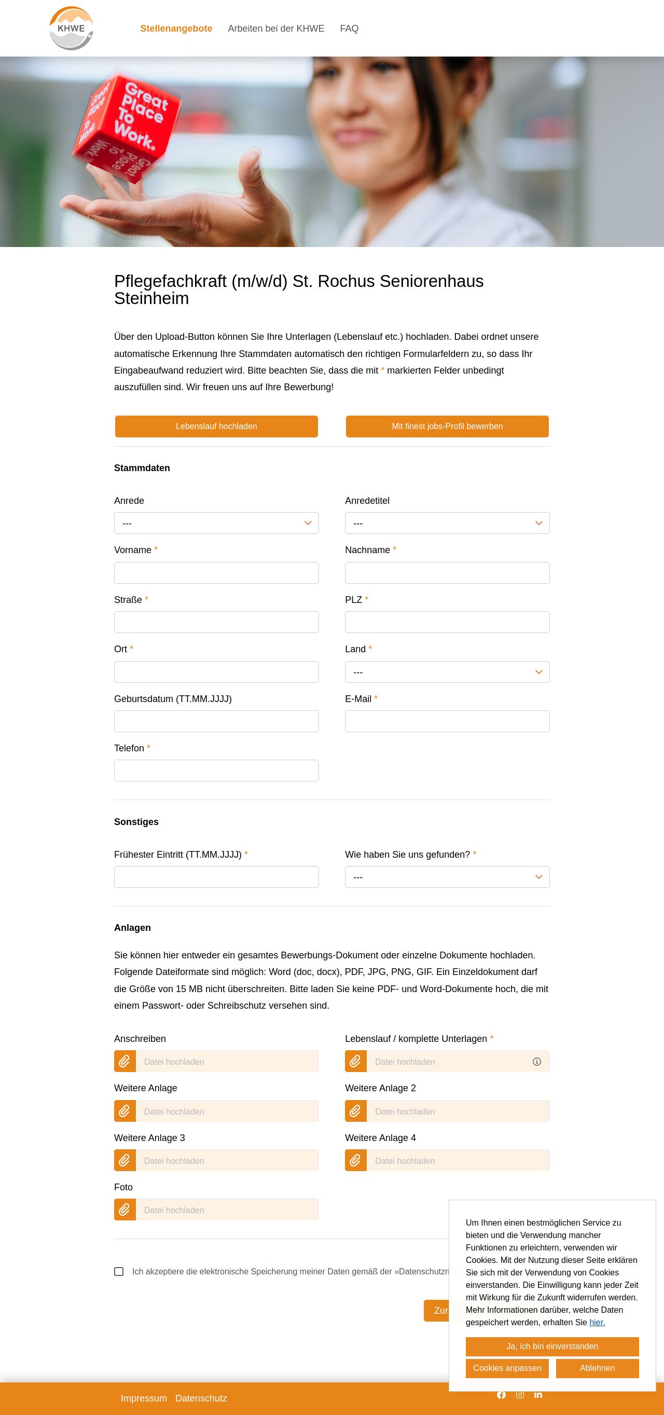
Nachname (370, 550)
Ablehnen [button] (597, 1368)
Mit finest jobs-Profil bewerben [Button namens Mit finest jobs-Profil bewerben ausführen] (447, 426)
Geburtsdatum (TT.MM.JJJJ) (173, 699)
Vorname (136, 550)
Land (358, 649)
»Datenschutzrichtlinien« (439, 1271)
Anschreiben (140, 1039)
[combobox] (216, 523)
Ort (123, 649)
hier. (597, 1322)
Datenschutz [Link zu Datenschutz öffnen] (201, 1398)
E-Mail (361, 699)
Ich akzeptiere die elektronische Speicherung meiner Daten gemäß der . (300, 1272)
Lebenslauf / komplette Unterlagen (419, 1039)
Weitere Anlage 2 (380, 1088)
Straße (131, 600)
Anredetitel (367, 501)
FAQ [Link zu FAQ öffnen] (349, 28)
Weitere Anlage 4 (380, 1138)
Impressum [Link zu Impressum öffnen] (144, 1398)
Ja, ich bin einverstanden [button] (553, 1346)
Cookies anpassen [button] (507, 1368)
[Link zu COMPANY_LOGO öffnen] (71, 28)
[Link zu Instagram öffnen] (520, 1394)
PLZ (356, 600)
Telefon (132, 748)
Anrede (129, 501)
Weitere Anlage (145, 1088)
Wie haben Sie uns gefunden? (410, 854)
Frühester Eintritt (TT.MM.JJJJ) (181, 854)
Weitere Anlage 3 (149, 1138)
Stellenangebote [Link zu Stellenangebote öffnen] (176, 28)
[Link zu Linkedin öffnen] (538, 1394)
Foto (123, 1187)
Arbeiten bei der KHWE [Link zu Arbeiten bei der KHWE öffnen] (276, 28)
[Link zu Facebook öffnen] (501, 1394)
